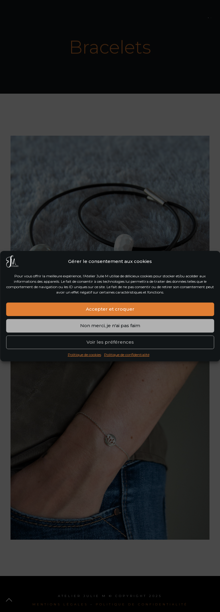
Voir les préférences (110, 344)
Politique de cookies (84, 356)
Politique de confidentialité (126, 356)
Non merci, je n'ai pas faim (110, 327)
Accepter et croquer (110, 311)
